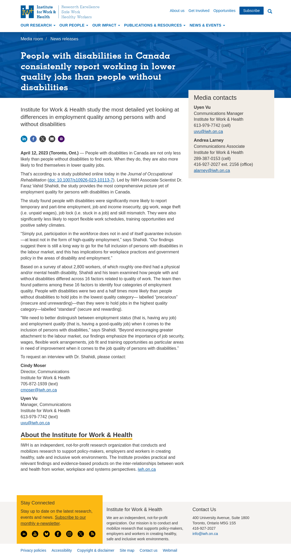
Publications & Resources (154, 25)
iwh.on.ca (147, 469)
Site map (127, 550)
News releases (64, 39)
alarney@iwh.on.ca (212, 170)
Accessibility (62, 550)
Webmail (170, 550)
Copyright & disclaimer (95, 550)
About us (177, 10)
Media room (32, 39)
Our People (74, 25)
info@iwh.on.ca (205, 534)
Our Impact (106, 25)
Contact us (149, 550)
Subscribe (251, 10)
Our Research (38, 25)
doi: (53, 180)
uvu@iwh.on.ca (208, 131)
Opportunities (224, 10)
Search (270, 11)
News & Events (207, 25)
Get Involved (198, 10)
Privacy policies (33, 550)
